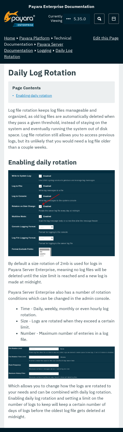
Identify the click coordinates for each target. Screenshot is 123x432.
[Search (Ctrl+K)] (99, 19)
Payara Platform (34, 38)
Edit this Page (106, 38)
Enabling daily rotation (34, 95)
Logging (44, 50)
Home (9, 38)
